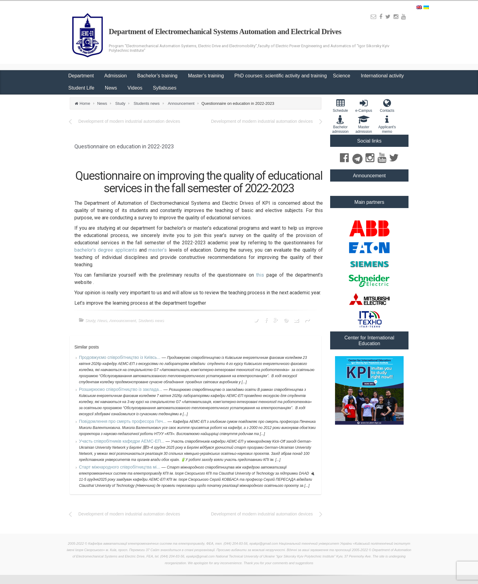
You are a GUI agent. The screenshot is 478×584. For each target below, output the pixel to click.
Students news (146, 103)
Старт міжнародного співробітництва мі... (120, 467)
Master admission (364, 124)
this (261, 275)
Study (120, 103)
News (111, 87)
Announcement (181, 103)
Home (85, 103)
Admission (116, 75)
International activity (383, 75)
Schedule (340, 105)
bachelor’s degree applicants (106, 250)
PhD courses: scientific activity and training (280, 75)
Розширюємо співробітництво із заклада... (121, 389)
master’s (158, 250)
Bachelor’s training (158, 75)
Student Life (82, 87)
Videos (135, 87)
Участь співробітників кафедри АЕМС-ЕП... (122, 441)
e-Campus (364, 105)
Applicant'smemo (387, 124)
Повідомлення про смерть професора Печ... (123, 421)
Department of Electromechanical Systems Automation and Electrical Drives (225, 31)
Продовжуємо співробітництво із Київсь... (120, 357)
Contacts (387, 105)
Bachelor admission (340, 124)
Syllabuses (164, 87)
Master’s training (206, 75)
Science (342, 75)
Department (81, 75)
